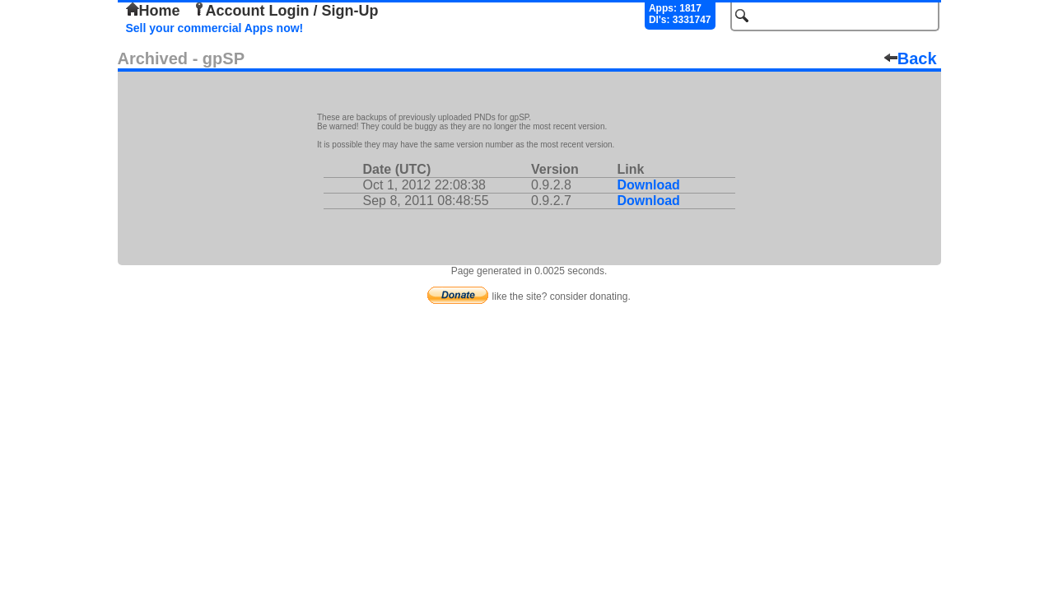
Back (910, 58)
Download (648, 185)
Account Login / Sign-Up (286, 10)
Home (153, 10)
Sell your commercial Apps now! (215, 28)
